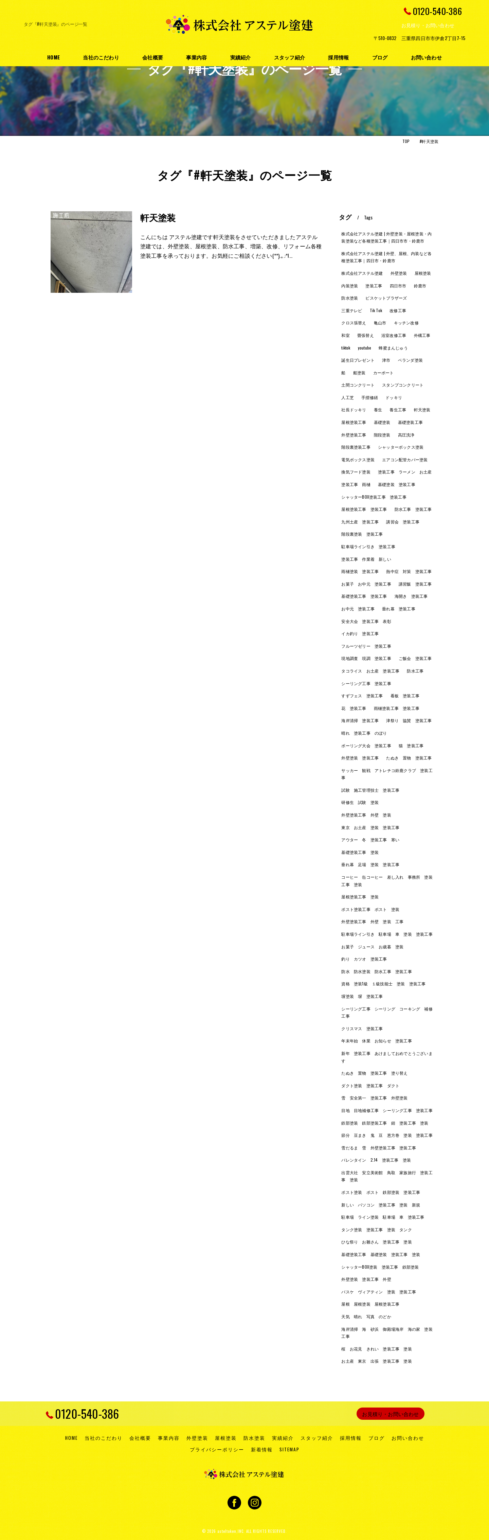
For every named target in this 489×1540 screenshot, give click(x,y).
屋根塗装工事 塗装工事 (364, 509)
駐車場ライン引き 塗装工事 (368, 546)
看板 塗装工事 (405, 695)
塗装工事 (373, 285)
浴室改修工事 (393, 335)
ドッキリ (393, 397)
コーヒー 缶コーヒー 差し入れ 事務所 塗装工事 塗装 (386, 880)
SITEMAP (289, 1449)
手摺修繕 (369, 397)
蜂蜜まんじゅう (393, 348)
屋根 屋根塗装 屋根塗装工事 (370, 1304)
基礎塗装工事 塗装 (360, 852)
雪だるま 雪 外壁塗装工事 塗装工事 (378, 1147)
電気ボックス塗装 (358, 459)
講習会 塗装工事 (402, 521)
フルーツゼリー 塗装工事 (366, 646)
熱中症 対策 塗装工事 (409, 571)
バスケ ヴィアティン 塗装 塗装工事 (378, 1291)
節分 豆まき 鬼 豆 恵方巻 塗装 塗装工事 (386, 1135)
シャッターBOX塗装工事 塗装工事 (373, 497)
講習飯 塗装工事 (415, 584)
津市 (386, 360)
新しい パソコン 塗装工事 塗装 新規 (380, 1204)
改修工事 (398, 310)
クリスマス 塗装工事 (362, 1028)
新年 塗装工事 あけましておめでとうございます (386, 1056)
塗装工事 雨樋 (355, 484)
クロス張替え (353, 322)
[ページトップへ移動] (436, 1413)
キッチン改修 (406, 322)
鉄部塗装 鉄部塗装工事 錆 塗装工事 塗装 (384, 1123)
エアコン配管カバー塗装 (405, 459)
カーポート (383, 372)
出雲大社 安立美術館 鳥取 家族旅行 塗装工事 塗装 (386, 1176)
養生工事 (398, 409)
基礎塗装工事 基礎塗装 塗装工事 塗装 (380, 1254)
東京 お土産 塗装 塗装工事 (370, 827)
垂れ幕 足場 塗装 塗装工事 (370, 864)
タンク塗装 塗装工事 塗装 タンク (376, 1229)
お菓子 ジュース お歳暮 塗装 (372, 946)
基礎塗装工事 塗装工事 (364, 596)
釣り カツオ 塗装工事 (364, 959)
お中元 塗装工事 (358, 608)
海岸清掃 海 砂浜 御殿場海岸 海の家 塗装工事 (386, 1332)
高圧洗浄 (406, 434)
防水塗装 (349, 298)
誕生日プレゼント (358, 360)
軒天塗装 (158, 217)
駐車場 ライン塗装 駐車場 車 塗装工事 (382, 1217)
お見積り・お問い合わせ (427, 25)
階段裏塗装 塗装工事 (362, 534)
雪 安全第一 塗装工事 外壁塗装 (374, 1097)
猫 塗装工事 (411, 745)
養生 (378, 409)
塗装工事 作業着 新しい (366, 559)
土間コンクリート (358, 385)
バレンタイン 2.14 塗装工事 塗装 (376, 1160)
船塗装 (359, 372)
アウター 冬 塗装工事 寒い (370, 839)
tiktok (345, 348)
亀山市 (380, 322)
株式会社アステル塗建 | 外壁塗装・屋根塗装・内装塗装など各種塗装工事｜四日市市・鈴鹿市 (386, 237)
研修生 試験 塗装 (360, 802)
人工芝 (347, 397)
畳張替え (365, 335)
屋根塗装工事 (353, 422)
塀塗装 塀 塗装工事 (362, 996)
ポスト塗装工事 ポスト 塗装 (370, 909)
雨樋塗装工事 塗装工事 (396, 708)
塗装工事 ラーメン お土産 (405, 471)
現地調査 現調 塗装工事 (366, 658)
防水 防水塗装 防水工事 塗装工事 (376, 971)
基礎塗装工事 (410, 422)
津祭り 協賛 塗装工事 (409, 720)
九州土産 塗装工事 (360, 521)
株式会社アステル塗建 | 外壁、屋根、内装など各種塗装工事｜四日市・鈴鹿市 (386, 257)
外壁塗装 (399, 273)
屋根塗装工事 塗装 (360, 896)
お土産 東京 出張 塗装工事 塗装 (376, 1361)
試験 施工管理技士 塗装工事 (370, 790)
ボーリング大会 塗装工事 (366, 745)
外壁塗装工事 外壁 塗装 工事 (372, 921)
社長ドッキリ (353, 409)
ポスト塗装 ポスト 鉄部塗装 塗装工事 (380, 1192)
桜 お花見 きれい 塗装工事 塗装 (376, 1348)
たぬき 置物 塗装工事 (409, 757)
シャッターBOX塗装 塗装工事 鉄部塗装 (380, 1267)
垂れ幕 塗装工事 (398, 608)
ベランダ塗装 (410, 360)
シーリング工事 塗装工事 (366, 683)
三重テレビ (351, 310)
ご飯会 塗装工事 (415, 658)
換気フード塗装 (355, 471)
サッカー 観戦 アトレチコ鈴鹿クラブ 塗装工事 (386, 774)
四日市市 (398, 285)
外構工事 (422, 335)
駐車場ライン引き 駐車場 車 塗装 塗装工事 (386, 934)
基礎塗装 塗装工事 (396, 484)
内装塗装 (349, 285)
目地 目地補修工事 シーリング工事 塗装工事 (386, 1110)
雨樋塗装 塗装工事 (360, 571)
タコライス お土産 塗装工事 (370, 671)
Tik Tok (376, 310)
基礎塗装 (382, 422)
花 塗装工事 (353, 708)
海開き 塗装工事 (411, 596)
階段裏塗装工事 (355, 447)
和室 (345, 335)
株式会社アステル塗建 (362, 273)
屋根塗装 (423, 273)
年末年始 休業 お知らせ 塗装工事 (376, 1040)
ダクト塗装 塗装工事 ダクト (370, 1085)
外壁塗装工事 (353, 434)
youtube (364, 348)
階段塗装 (382, 434)
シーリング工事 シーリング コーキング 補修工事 (386, 1012)
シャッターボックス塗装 (400, 447)
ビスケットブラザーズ (386, 298)
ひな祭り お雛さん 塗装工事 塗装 (376, 1241)
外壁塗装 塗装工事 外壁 (366, 1279)
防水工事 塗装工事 (413, 509)
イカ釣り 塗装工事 (360, 633)
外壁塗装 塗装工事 (360, 757)
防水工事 (415, 671)
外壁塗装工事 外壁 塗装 (366, 815)
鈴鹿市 (420, 285)
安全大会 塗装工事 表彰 (366, 621)
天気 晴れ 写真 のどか (366, 1316)
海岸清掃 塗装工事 (360, 720)
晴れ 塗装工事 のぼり (364, 733)
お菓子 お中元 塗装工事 (366, 584)
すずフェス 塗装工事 (362, 695)
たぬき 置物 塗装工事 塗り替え (374, 1073)
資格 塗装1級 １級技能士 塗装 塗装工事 (383, 983)
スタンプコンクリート (402, 385)
